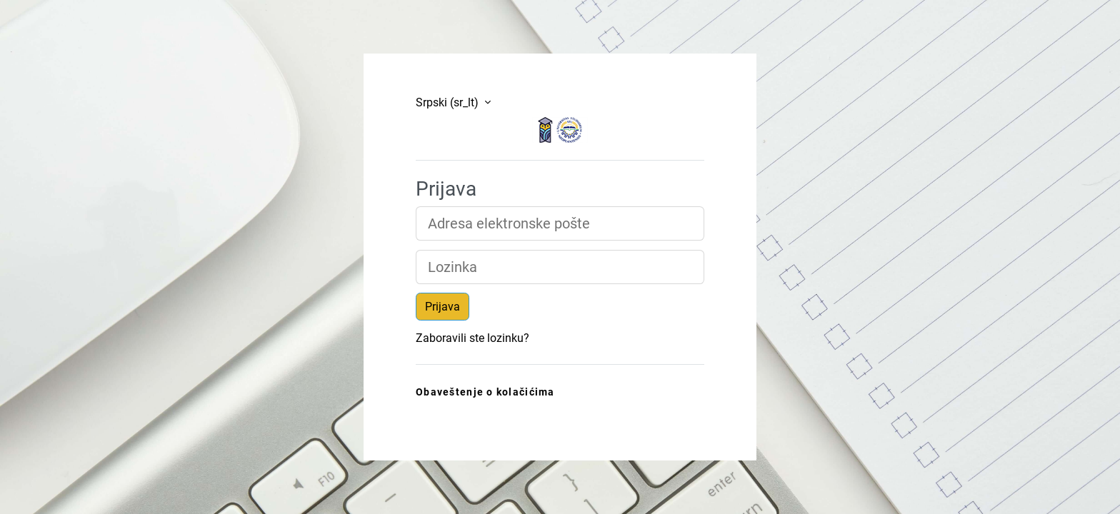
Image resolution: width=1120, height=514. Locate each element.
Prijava (442, 306)
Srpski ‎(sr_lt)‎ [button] (448, 102)
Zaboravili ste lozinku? (472, 338)
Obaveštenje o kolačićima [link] (485, 392)
